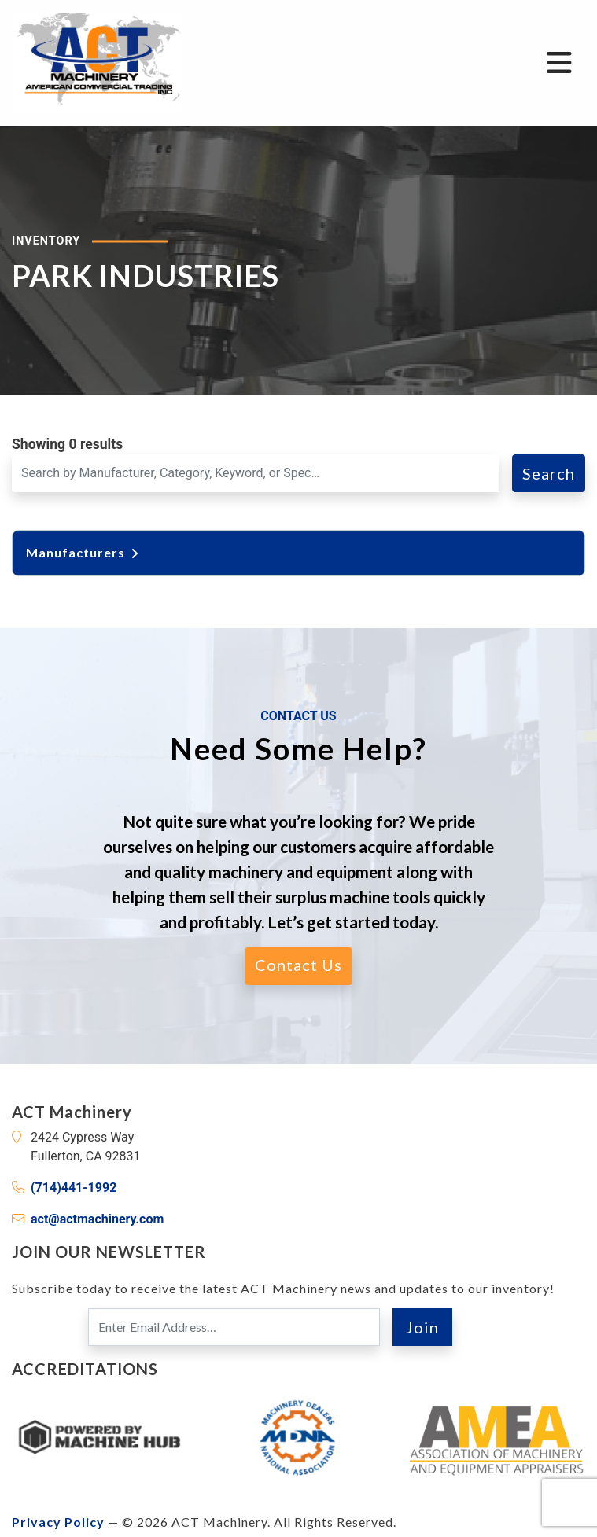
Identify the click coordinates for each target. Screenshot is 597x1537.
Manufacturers (83, 552)
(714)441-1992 (73, 1187)
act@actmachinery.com (97, 1219)
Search (548, 473)
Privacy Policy (58, 1521)
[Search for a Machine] (255, 473)
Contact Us (298, 964)
